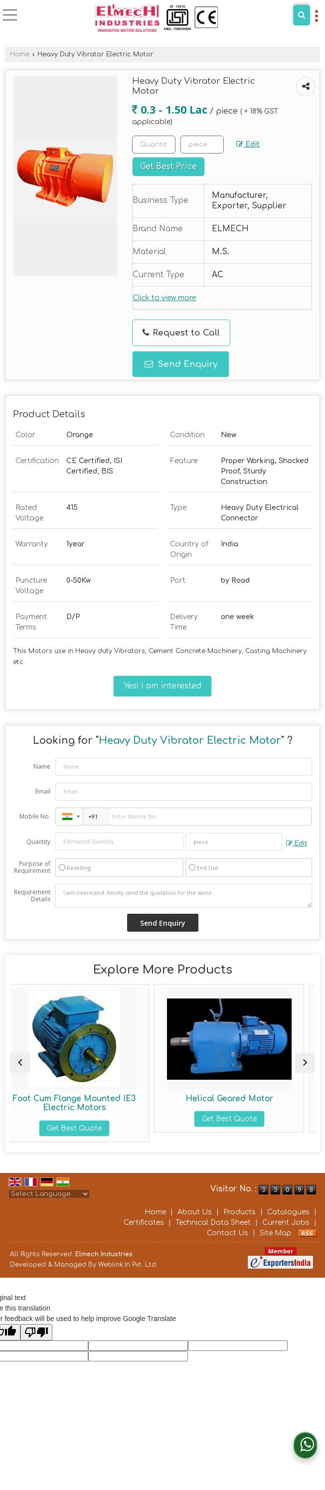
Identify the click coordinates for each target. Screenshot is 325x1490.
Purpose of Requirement (32, 867)
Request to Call (181, 332)
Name (41, 766)
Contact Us (227, 1233)
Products (239, 1212)
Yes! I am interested (162, 685)
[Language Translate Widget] (49, 1193)
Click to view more (164, 298)
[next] (305, 1063)
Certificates (144, 1222)
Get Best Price (168, 166)
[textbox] (202, 145)
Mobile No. (34, 816)
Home (19, 54)
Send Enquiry (181, 364)
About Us (194, 1212)
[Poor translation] (36, 1332)
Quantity (38, 841)
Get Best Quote (85, 1128)
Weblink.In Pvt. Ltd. (128, 1264)
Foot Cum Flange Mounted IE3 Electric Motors (85, 1103)
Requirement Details (32, 896)
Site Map (276, 1233)
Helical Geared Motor (240, 1098)
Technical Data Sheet (213, 1222)
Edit (248, 145)
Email (42, 791)
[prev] (20, 1063)
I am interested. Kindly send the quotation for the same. (183, 896)
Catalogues (288, 1212)
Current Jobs (286, 1222)
